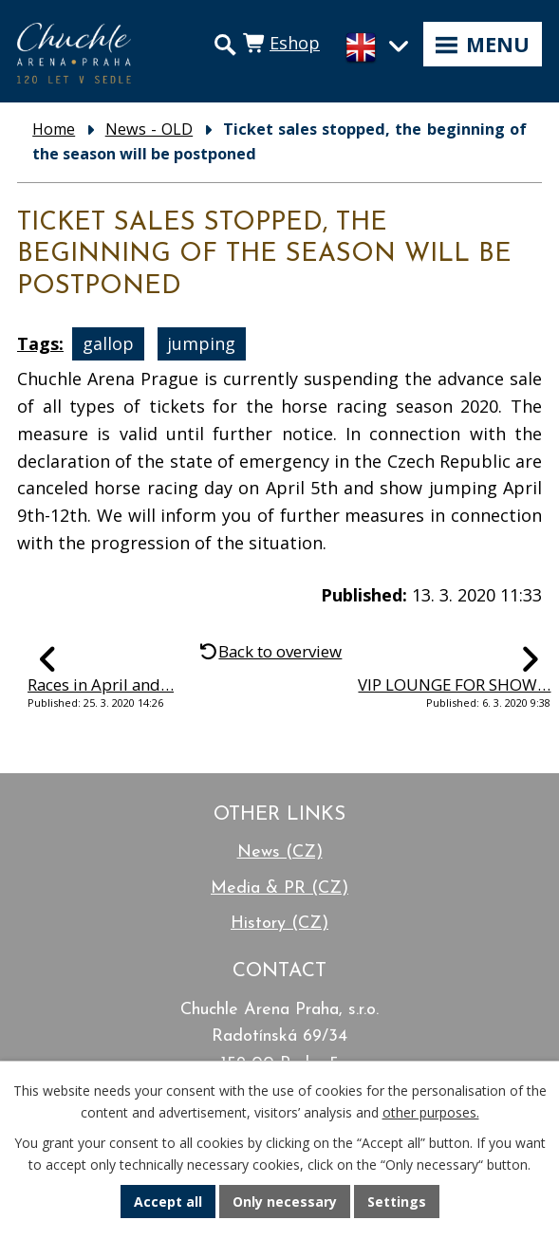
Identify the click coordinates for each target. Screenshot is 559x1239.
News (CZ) (280, 852)
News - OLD (149, 129)
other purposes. (430, 1112)
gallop (108, 343)
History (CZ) (279, 924)
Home (53, 129)
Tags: (40, 343)
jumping (201, 343)
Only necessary (285, 1202)
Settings (396, 1202)
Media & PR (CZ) (279, 888)
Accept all (168, 1202)
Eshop (295, 42)
